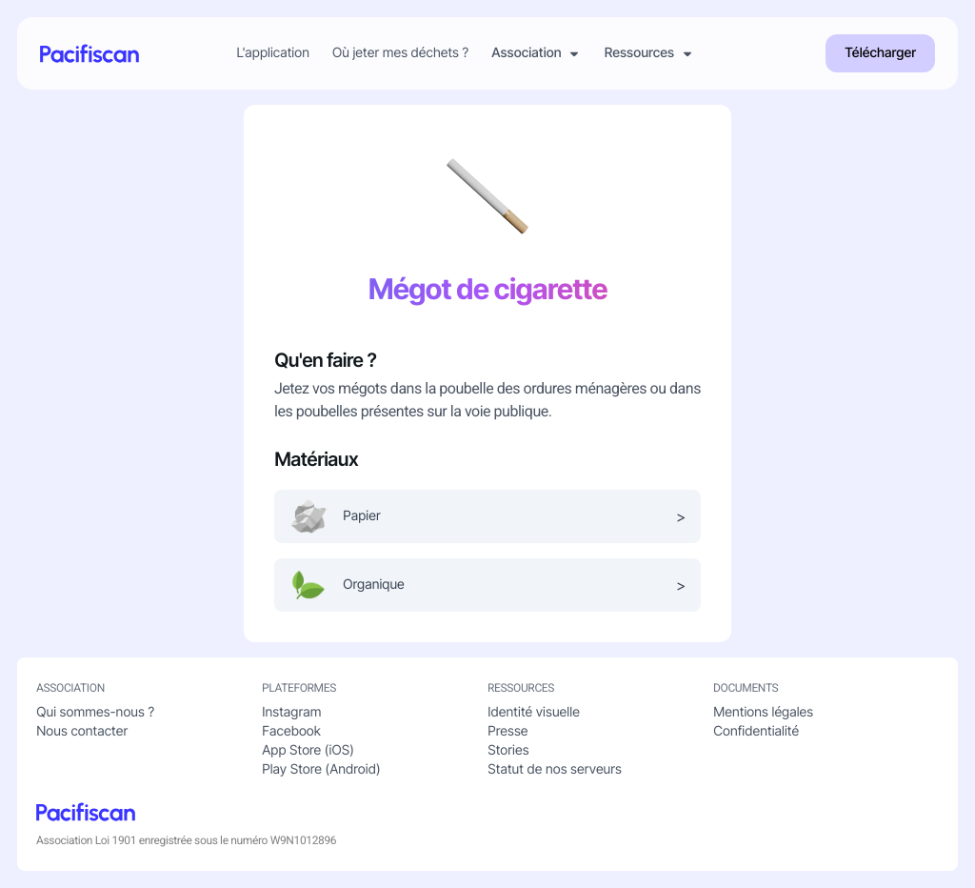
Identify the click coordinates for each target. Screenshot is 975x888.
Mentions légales (763, 712)
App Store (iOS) (308, 750)
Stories (508, 750)
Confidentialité (756, 731)
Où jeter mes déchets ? (400, 53)
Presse (507, 731)
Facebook (291, 731)
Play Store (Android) (321, 769)
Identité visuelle (534, 712)
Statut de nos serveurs (555, 769)
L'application (272, 53)
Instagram (291, 712)
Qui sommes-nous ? (95, 712)
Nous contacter (82, 731)
